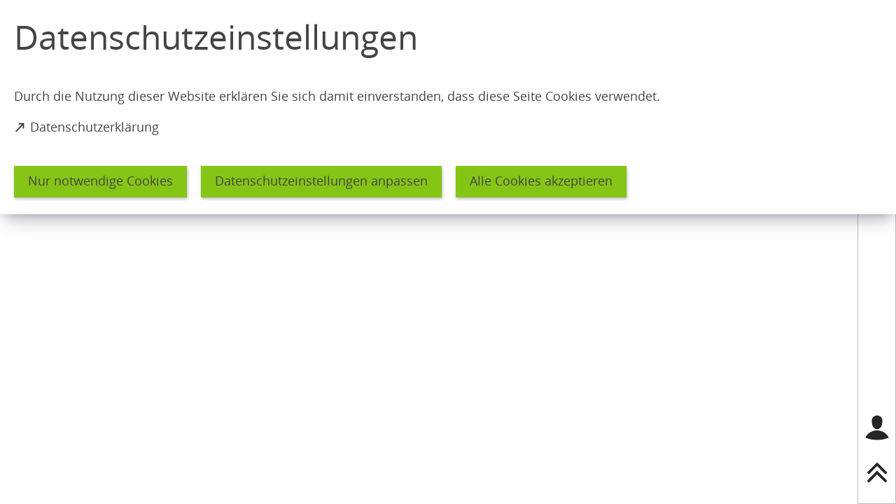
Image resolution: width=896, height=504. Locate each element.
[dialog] (448, 107)
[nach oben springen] (877, 472)
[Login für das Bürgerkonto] (877, 428)
